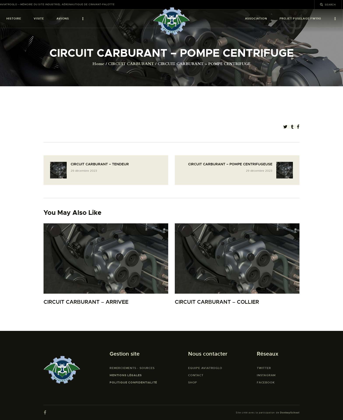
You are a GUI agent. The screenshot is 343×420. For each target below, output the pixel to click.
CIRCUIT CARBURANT (131, 64)
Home (98, 64)
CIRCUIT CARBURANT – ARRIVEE (86, 302)
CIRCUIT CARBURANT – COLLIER (217, 302)
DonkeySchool (289, 412)
